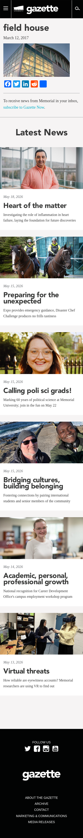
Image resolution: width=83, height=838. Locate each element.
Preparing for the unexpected (31, 298)
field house (26, 28)
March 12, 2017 (16, 38)
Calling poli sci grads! (37, 390)
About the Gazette (41, 797)
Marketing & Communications (41, 816)
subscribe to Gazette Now (23, 107)
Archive (41, 803)
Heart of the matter (35, 205)
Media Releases (41, 822)
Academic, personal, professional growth (36, 578)
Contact (41, 810)
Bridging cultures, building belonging (33, 483)
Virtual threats (26, 671)
